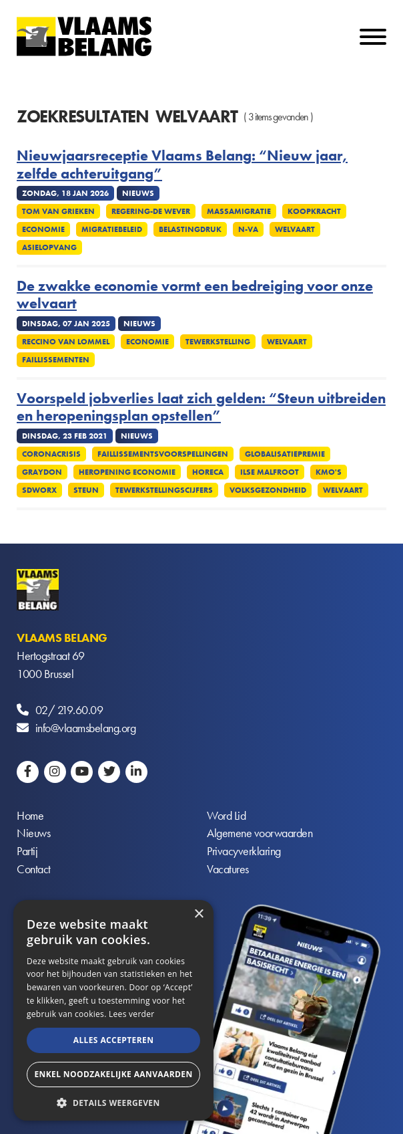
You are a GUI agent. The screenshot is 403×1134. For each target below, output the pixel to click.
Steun (86, 490)
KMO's (329, 472)
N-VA (248, 229)
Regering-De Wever (150, 211)
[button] (113, 1101)
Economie (43, 229)
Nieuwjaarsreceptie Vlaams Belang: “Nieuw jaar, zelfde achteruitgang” (182, 165)
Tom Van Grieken (58, 211)
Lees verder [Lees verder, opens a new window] (132, 1014)
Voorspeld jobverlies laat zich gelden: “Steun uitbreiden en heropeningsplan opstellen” (201, 407)
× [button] (198, 914)
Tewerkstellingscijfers (164, 490)
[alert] (113, 1010)
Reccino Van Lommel (65, 341)
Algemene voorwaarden (259, 834)
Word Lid (226, 816)
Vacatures (228, 870)
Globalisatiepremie (285, 454)
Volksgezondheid (268, 490)
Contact (34, 870)
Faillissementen (55, 359)
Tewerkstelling (217, 341)
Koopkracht (314, 211)
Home (30, 816)
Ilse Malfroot (269, 472)
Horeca (208, 472)
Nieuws (33, 834)
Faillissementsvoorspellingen (162, 454)
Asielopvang (49, 247)
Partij (27, 852)
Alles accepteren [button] (113, 1040)
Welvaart (295, 229)
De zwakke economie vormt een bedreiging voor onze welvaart (195, 295)
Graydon (42, 472)
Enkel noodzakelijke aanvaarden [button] (113, 1074)
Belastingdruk (190, 229)
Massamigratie (239, 211)
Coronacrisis (51, 454)
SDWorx (39, 490)
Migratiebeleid (111, 229)
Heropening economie (127, 472)
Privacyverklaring (244, 852)
